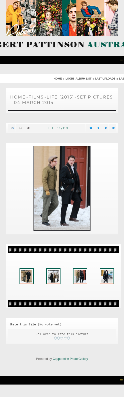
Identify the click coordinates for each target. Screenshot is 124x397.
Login (70, 78)
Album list (83, 78)
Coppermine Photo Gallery (70, 367)
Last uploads (105, 78)
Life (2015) (60, 96)
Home (58, 78)
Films (36, 96)
